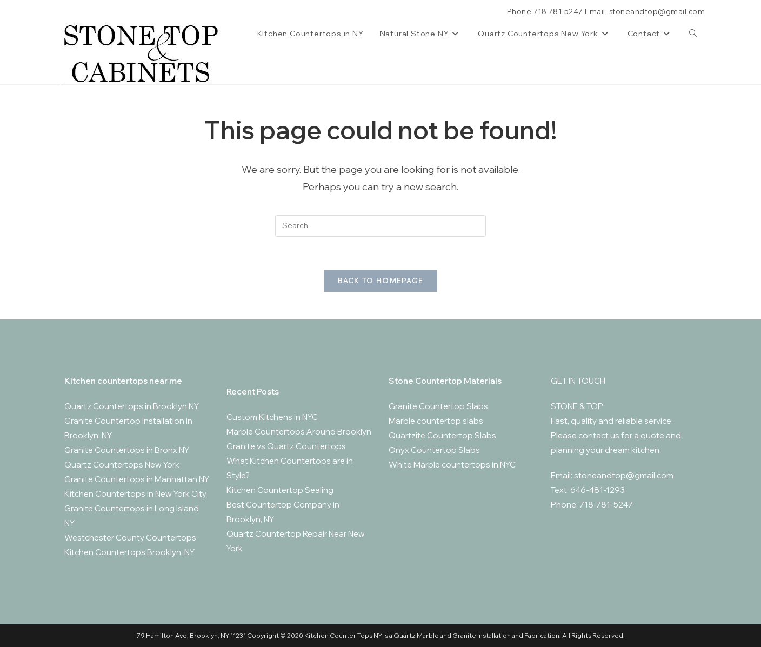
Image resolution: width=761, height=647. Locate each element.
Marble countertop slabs (436, 421)
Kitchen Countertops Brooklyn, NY (129, 552)
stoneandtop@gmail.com (623, 475)
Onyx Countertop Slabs (434, 450)
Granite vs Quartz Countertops (286, 446)
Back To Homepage (381, 280)
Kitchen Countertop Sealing (279, 490)
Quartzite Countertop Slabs (442, 435)
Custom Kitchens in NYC (272, 417)
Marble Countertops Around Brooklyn (298, 431)
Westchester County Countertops (130, 537)
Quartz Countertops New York (121, 464)
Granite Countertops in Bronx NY (126, 450)
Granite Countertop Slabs (438, 406)
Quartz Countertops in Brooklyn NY (131, 406)
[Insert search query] (380, 226)
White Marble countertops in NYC (452, 464)
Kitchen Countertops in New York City (135, 494)
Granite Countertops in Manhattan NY (136, 479)
